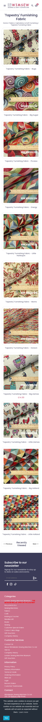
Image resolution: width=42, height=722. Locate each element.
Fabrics (12, 23)
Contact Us (8, 644)
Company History (11, 636)
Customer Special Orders (14, 628)
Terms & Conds (10, 672)
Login (6, 680)
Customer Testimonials (13, 686)
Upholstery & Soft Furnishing (27, 23)
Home (5, 23)
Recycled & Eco (10, 605)
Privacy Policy (9, 667)
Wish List (7, 678)
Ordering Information (12, 675)
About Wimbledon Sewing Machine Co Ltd (20, 647)
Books (6, 622)
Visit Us (7, 650)
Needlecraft (9, 619)
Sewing (7, 625)
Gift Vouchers (9, 633)
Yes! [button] (6, 718)
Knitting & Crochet (11, 616)
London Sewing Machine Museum (17, 655)
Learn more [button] (23, 712)
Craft (6, 614)
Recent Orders (10, 683)
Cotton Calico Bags (11, 630)
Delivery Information (12, 669)
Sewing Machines (11, 608)
